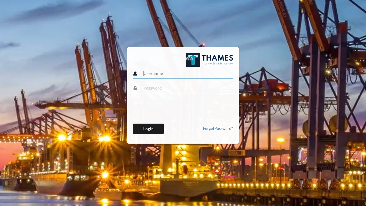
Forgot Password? (218, 128)
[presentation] (176, 108)
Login (148, 128)
